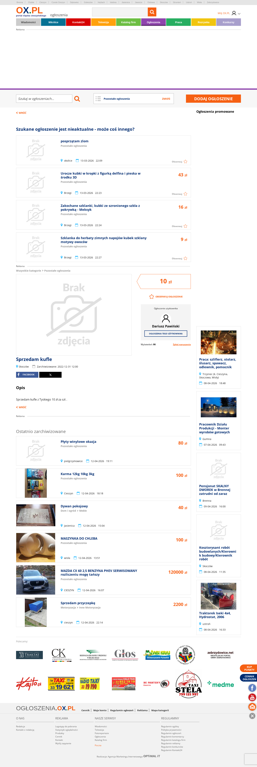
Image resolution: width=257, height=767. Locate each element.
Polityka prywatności (171, 729)
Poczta (98, 745)
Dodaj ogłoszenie (213, 98)
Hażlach (101, 2)
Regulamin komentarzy (172, 736)
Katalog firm (128, 22)
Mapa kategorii (160, 710)
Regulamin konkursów (172, 746)
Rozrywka (203, 22)
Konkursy (229, 22)
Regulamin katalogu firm (173, 739)
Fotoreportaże (102, 733)
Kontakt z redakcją (25, 729)
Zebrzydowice (213, 2)
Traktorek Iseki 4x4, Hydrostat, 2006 (215, 615)
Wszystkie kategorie (28, 270)
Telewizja (103, 22)
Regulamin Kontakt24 (171, 750)
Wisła (199, 2)
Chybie (31, 2)
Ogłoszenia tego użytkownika (166, 333)
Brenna (20, 2)
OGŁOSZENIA (36, 708)
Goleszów (88, 2)
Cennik (85, 710)
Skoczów (164, 2)
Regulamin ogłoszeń (121, 710)
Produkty (59, 733)
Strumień (177, 2)
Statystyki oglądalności (66, 729)
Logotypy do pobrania (66, 726)
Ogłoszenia (153, 22)
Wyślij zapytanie (63, 743)
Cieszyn (42, 2)
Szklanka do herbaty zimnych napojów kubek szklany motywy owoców (104, 240)
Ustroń (189, 2)
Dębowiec (74, 2)
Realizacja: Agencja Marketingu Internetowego (128, 756)
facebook (25, 374)
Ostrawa (151, 2)
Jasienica (126, 2)
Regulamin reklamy (170, 743)
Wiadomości (28, 22)
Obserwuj (177, 161)
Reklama (142, 710)
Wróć (22, 112)
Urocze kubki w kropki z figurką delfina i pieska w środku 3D (100, 175)
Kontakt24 (78, 22)
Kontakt (59, 739)
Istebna (113, 2)
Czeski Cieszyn (58, 2)
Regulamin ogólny (170, 726)
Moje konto (100, 710)
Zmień (166, 98)
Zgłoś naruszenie (182, 344)
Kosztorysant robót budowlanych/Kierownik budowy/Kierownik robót (217, 553)
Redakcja (20, 726)
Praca (178, 22)
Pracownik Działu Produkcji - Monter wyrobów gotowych (214, 428)
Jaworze (138, 2)
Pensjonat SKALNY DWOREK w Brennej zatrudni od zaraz (214, 490)
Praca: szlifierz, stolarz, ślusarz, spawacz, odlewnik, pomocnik (217, 363)
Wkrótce (53, 22)
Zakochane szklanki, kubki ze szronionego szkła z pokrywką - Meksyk (100, 207)
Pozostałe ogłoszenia (57, 270)
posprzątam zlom (75, 141)
